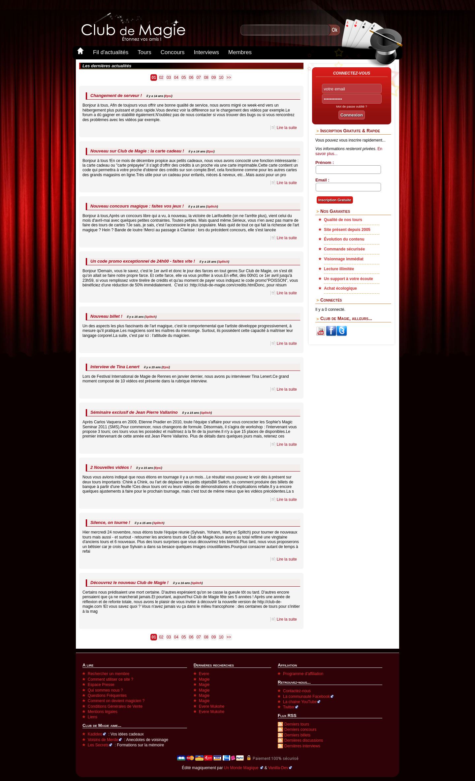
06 (191, 77)
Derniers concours (300, 729)
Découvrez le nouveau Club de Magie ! (129, 582)
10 (221, 77)
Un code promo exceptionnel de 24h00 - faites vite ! (142, 261)
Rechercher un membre (108, 673)
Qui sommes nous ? (105, 690)
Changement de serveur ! (116, 95)
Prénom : (324, 162)
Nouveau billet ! (106, 316)
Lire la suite (287, 127)
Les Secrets (98, 745)
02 (161, 77)
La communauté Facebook (306, 696)
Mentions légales (102, 711)
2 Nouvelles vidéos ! (111, 467)
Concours (173, 52)
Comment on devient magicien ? (116, 701)
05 (183, 77)
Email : (322, 180)
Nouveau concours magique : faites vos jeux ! (137, 206)
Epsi (168, 96)
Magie (204, 679)
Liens (92, 717)
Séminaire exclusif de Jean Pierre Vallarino (134, 412)
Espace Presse (101, 684)
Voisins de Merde (103, 739)
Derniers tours (296, 724)
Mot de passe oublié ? (351, 106)
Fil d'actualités (110, 52)
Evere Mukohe (211, 706)
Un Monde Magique (242, 767)
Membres (240, 52)
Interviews (206, 52)
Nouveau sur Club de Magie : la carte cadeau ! (137, 150)
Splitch (212, 206)
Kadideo (95, 734)
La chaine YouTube (300, 702)
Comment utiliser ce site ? (110, 679)
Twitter (289, 707)
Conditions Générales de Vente (115, 706)
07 (199, 77)
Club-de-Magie (133, 27)
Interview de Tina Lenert (115, 366)
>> (229, 77)
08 (206, 77)
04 (176, 77)
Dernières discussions (303, 740)
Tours (144, 52)
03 (169, 77)
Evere (204, 673)
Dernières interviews (302, 746)
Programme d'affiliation (303, 673)
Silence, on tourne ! (110, 522)
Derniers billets (297, 735)
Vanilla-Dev (278, 767)
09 (213, 77)
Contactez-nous (297, 691)
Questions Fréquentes (107, 695)
